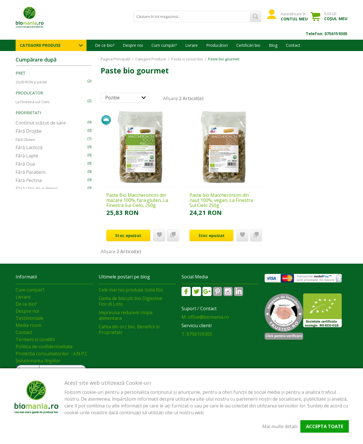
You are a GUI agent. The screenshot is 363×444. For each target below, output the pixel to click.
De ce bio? (104, 45)
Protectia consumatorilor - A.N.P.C (52, 353)
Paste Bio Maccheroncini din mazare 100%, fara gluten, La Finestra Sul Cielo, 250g (137, 200)
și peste (31, 81)
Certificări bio (248, 45)
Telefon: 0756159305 (326, 33)
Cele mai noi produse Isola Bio (131, 290)
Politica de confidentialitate (44, 346)
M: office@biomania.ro (205, 317)
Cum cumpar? (30, 290)
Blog (273, 45)
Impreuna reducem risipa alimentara (125, 315)
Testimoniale (29, 318)
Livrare (191, 45)
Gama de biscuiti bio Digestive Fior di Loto (130, 301)
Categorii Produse (40, 45)
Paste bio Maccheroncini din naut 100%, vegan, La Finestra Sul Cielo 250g (221, 200)
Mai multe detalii (279, 426)
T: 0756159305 (197, 334)
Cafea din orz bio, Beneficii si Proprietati (129, 329)
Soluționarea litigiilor (38, 361)
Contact (293, 45)
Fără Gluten (25, 139)
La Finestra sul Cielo (33, 101)
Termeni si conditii (35, 339)
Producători (217, 45)
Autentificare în (294, 16)
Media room (28, 325)
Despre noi (133, 45)
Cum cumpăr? (164, 45)
